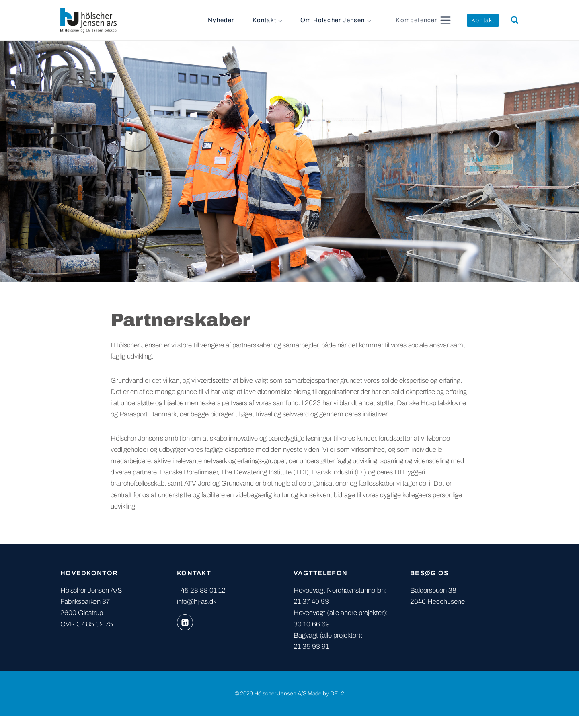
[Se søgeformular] (515, 20)
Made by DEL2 (326, 694)
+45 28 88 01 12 (201, 590)
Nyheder (221, 20)
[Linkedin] (185, 622)
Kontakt (482, 20)
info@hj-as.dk (196, 601)
